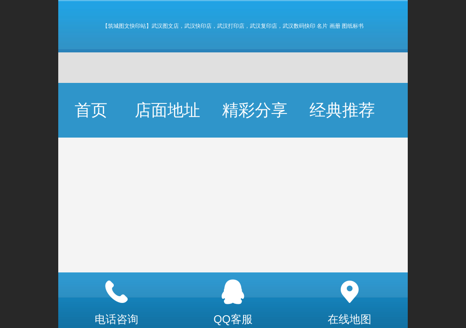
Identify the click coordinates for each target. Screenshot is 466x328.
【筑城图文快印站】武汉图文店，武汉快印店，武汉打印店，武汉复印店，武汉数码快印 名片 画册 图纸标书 (233, 26)
